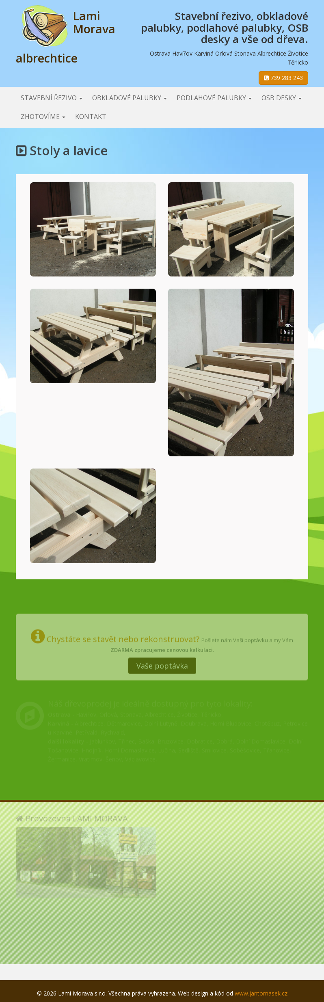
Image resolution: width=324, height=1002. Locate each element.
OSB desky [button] (281, 97)
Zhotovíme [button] (43, 116)
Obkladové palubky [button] (129, 97)
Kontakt (90, 116)
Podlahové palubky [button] (214, 97)
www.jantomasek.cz (261, 993)
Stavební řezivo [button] (51, 97)
